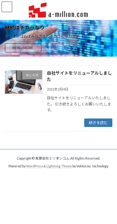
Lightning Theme (59, 166)
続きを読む (98, 122)
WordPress (34, 166)
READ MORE (22, 47)
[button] (53, 52)
